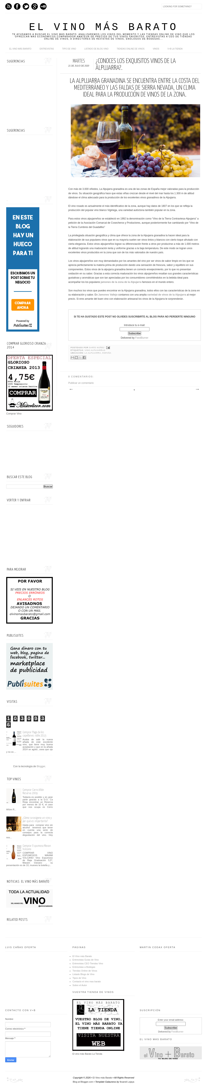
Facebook (17, 6)
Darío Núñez (97, 348)
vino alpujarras (95, 350)
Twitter (26, 6)
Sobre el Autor (79, 985)
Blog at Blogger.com (83, 1082)
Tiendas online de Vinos (130, 49)
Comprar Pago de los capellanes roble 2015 (34, 734)
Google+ (34, 6)
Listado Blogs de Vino (83, 974)
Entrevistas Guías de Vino (85, 959)
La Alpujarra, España (97, 353)
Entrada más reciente (71, 389)
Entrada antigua (197, 389)
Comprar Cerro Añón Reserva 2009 (33, 791)
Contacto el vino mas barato (86, 981)
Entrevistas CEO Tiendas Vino (87, 963)
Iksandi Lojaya (127, 1082)
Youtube (43, 6)
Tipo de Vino (69, 49)
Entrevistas (47, 49)
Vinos (156, 49)
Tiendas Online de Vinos (84, 970)
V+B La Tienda (175, 49)
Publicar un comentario (81, 383)
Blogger (41, 766)
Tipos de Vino (79, 978)
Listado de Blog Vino (96, 49)
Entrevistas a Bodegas (83, 967)
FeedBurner (141, 337)
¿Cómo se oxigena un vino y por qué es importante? (37, 819)
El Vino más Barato (103, 27)
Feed (8, 6)
